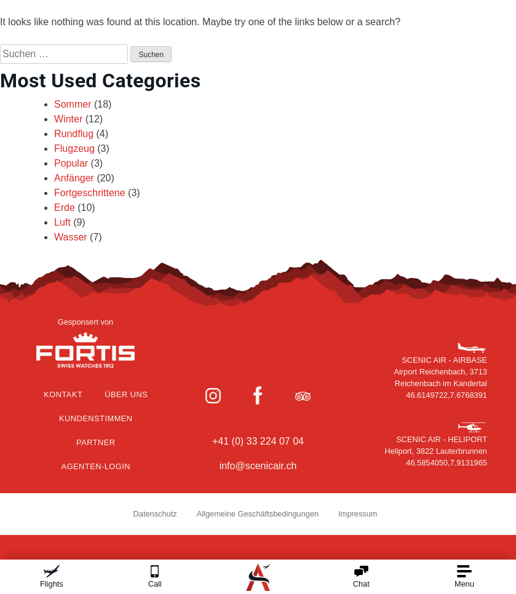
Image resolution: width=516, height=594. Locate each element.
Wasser (70, 237)
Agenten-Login (96, 466)
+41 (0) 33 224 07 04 (258, 441)
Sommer (72, 104)
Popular (71, 163)
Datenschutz (155, 513)
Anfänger (74, 178)
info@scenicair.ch (258, 466)
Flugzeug (74, 148)
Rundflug (73, 134)
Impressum (357, 513)
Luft (62, 222)
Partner (95, 442)
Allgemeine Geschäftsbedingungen (258, 513)
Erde (64, 207)
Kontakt (63, 394)
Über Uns (126, 394)
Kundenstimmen (96, 418)
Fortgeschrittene (89, 193)
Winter (68, 119)
